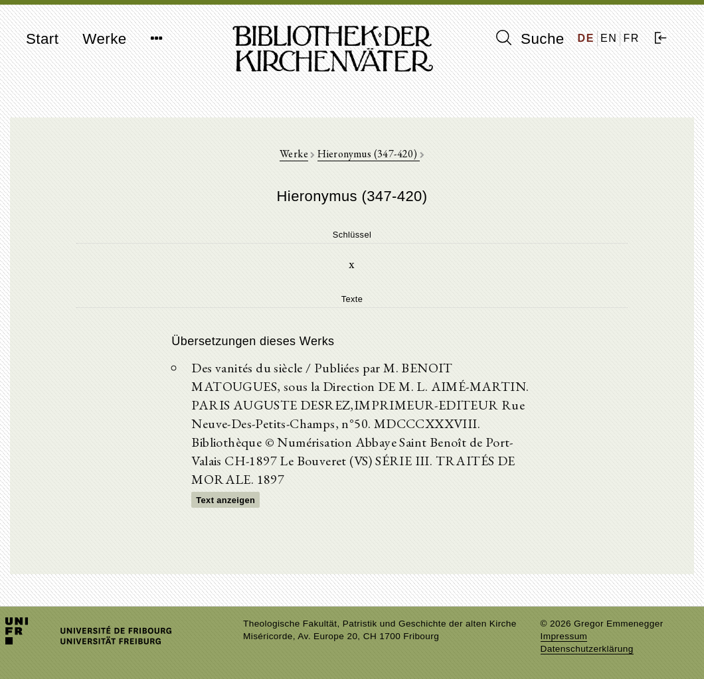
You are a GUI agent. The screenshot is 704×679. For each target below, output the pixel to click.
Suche (530, 38)
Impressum (564, 636)
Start (42, 39)
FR (631, 38)
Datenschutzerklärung (587, 649)
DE (586, 38)
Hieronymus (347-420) (368, 154)
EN (608, 38)
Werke (104, 39)
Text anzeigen (225, 500)
